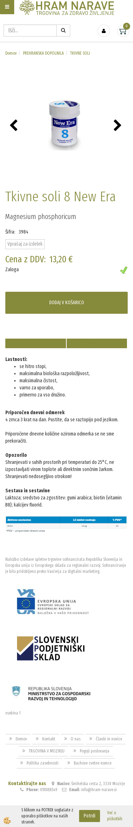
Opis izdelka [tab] (36, 343)
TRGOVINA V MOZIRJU (47, 751)
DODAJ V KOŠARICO (66, 303)
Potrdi (89, 816)
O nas (76, 738)
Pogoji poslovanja (94, 751)
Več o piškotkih (114, 815)
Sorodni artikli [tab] (97, 343)
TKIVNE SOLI (80, 53)
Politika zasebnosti (43, 763)
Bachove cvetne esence (92, 763)
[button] (119, 126)
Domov (11, 53)
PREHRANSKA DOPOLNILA (43, 53)
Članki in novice (109, 738)
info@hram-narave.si (99, 789)
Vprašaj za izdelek (25, 244)
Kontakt (48, 738)
